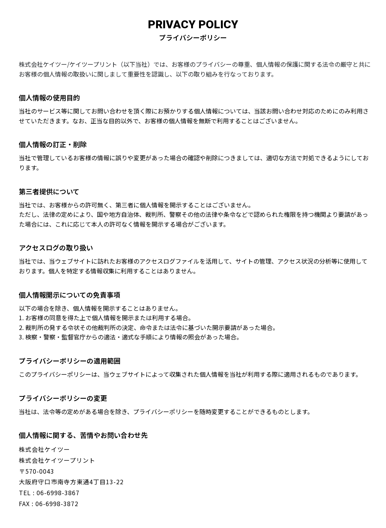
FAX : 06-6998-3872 (48, 503)
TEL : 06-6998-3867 (49, 492)
